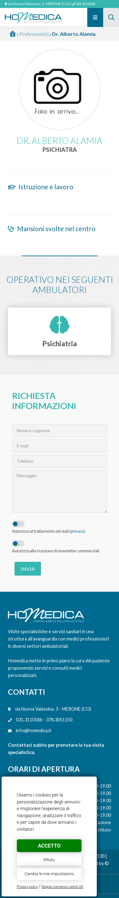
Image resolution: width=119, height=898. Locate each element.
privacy (77, 531)
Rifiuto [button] (49, 859)
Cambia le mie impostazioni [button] (49, 873)
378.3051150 (59, 719)
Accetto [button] (49, 846)
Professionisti (34, 34)
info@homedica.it (33, 730)
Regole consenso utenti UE (62, 887)
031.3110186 (85, 4)
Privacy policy (27, 887)
